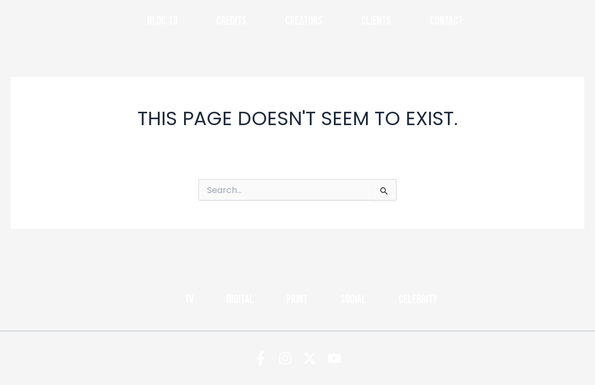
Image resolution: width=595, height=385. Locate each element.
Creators (304, 21)
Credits (231, 21)
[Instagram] (285, 358)
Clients (376, 21)
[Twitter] (310, 358)
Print (297, 299)
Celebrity (418, 299)
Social (353, 299)
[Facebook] (261, 358)
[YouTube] (334, 358)
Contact (446, 21)
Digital (240, 299)
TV (189, 299)
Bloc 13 (162, 21)
